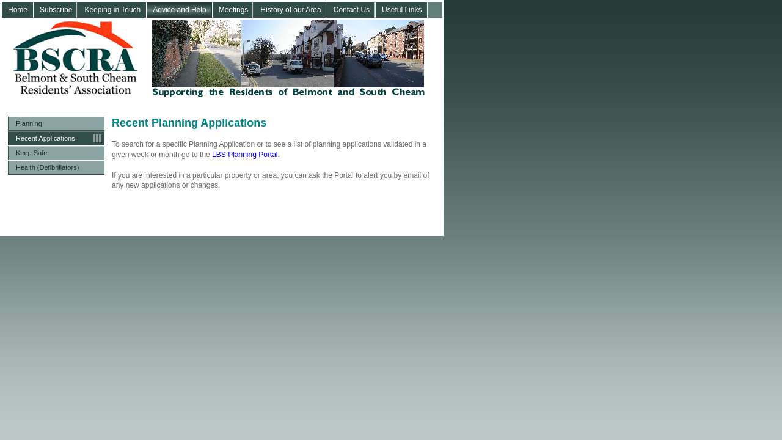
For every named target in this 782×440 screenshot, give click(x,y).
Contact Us (352, 10)
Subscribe (56, 10)
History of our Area (290, 10)
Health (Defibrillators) (47, 167)
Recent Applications (45, 138)
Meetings (234, 10)
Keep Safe (31, 152)
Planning (29, 123)
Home (17, 10)
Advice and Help (179, 10)
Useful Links (402, 10)
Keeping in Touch (112, 10)
